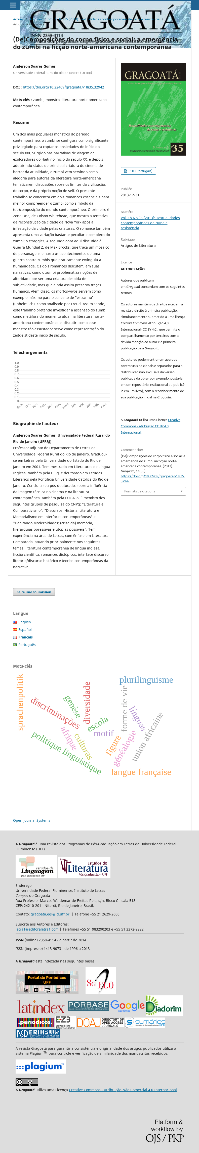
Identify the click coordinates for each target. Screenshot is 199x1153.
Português (27, 644)
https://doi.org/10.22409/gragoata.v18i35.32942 (63, 87)
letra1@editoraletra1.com (37, 929)
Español (25, 629)
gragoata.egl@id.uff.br (50, 914)
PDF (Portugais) (140, 171)
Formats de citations (139, 491)
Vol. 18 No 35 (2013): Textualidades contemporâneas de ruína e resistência (104, 19)
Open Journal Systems (31, 820)
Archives (36, 19)
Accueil (18, 19)
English (24, 622)
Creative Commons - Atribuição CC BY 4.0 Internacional (150, 426)
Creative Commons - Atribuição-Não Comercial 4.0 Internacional (123, 1089)
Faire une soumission (34, 592)
